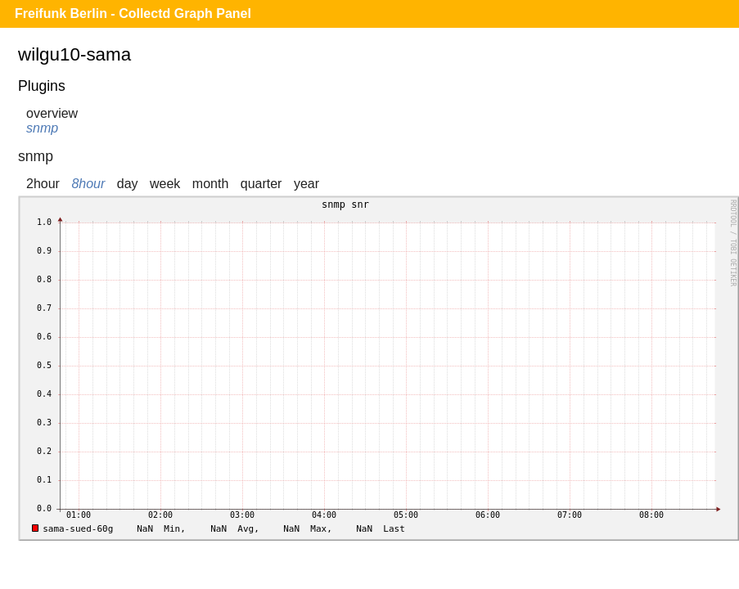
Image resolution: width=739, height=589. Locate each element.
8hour (88, 184)
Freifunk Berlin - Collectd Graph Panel (133, 13)
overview (52, 113)
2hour (43, 184)
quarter (261, 184)
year (306, 184)
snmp (42, 128)
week (165, 184)
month (210, 184)
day (127, 184)
